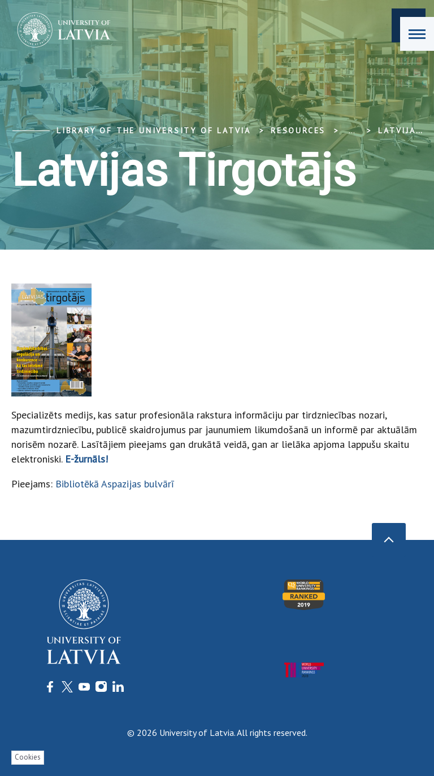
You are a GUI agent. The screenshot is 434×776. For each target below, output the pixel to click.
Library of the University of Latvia (154, 130)
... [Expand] (352, 130)
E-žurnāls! (86, 458)
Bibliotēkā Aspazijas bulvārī (114, 483)
